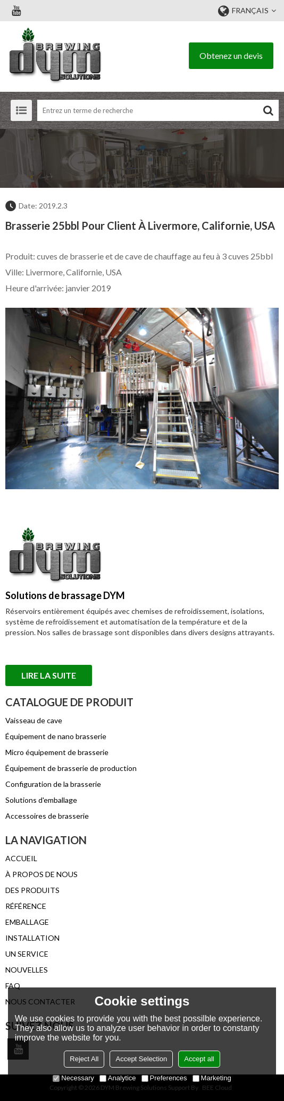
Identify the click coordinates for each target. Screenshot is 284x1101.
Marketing (212, 1078)
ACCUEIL (21, 858)
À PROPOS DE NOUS (41, 874)
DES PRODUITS (32, 890)
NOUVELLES (26, 969)
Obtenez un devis (231, 55)
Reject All (84, 1059)
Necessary (73, 1078)
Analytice (117, 1078)
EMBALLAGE (27, 921)
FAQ (12, 985)
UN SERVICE (26, 953)
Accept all (199, 1059)
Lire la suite (48, 675)
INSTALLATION (32, 937)
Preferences (164, 1078)
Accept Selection (141, 1059)
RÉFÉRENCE (25, 906)
